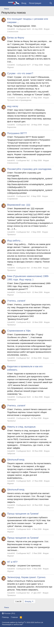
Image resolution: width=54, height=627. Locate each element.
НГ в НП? (12, 562)
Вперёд (29, 601)
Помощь (5, 617)
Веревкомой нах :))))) (18, 205)
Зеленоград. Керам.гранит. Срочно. (26, 577)
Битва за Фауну (15, 37)
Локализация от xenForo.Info (12, 624)
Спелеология (12, 31)
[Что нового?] (45, 3)
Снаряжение (12, 199)
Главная (14, 617)
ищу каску (12, 106)
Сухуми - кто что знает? (20, 73)
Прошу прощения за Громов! (23, 513)
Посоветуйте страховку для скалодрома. (29, 169)
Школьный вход (15, 459)
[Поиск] (50, 3)
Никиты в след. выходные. (21, 426)
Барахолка (11, 127)
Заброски (11, 453)
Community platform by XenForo (22, 622)
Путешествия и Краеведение (19, 100)
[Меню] (4, 3)
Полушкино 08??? (17, 133)
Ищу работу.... (15, 240)
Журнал (10, 67)
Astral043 (11, 29)
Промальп (11, 234)
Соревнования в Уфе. (19, 330)
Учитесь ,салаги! (16, 300)
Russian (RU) (8, 613)
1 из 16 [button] (18, 601)
